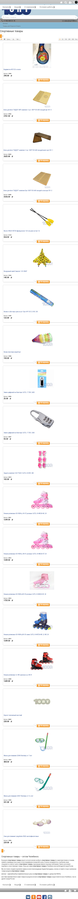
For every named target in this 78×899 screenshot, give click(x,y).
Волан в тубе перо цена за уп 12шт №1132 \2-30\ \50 (21, 312)
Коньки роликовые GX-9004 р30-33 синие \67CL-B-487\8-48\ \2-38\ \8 (26, 634)
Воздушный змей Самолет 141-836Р (15, 271)
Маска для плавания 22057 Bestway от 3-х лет (18, 796)
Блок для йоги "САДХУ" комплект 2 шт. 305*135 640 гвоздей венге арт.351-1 (28, 150)
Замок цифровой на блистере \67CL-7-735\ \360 (19, 433)
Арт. (18, 39)
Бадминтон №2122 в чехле (12, 69)
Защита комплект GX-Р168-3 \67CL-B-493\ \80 (19, 473)
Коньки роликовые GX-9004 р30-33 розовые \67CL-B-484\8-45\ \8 (25, 594)
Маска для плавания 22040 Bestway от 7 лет (18, 756)
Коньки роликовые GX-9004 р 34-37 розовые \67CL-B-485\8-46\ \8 (25, 513)
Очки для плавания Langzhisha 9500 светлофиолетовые (21, 836)
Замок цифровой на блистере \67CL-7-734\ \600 (19, 392)
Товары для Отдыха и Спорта (11, 26)
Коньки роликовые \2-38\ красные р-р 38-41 (18, 675)
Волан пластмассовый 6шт (12, 352)
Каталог (5, 23)
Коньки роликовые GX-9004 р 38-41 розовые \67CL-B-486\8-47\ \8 (25, 554)
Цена (9, 39)
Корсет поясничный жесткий (13, 715)
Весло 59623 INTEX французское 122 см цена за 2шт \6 (22, 231)
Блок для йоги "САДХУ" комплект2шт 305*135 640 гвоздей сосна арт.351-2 (28, 190)
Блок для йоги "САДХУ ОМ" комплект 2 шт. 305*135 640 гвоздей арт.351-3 (28, 110)
